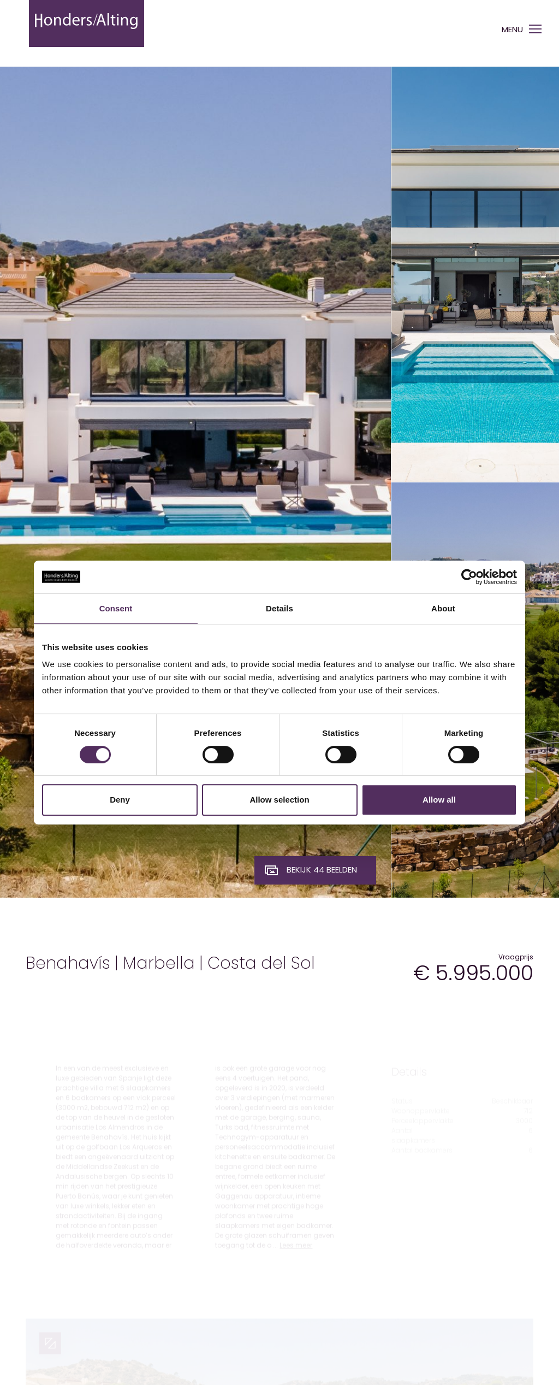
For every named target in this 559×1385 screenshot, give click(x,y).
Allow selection (279, 799)
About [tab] (443, 608)
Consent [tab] (116, 608)
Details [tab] (279, 608)
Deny (120, 799)
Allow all (439, 799)
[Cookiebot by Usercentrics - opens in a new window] (469, 577)
